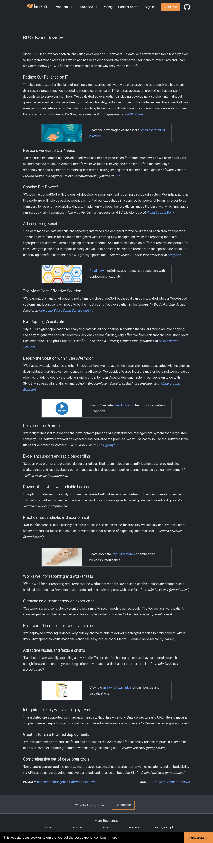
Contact (77, 827)
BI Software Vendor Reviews (169, 782)
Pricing (107, 7)
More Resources (106, 821)
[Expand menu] (71, 7)
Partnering (135, 827)
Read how (96, 271)
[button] (64, 7)
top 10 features (124, 554)
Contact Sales (128, 7)
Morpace (174, 255)
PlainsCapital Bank (160, 212)
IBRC (117, 176)
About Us (49, 827)
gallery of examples (117, 687)
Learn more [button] (108, 837)
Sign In (150, 7)
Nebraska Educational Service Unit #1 (66, 310)
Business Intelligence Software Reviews (66, 782)
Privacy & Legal (164, 827)
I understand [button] (198, 837)
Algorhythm (110, 445)
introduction (122, 405)
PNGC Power (134, 114)
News (106, 827)
